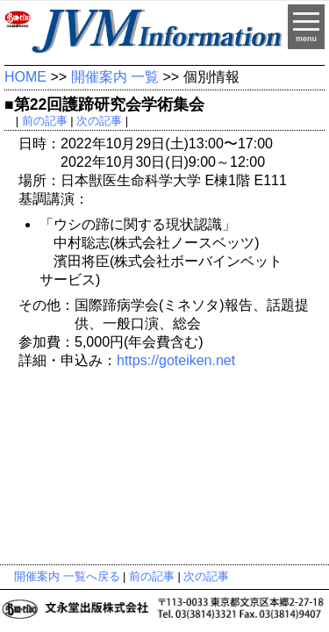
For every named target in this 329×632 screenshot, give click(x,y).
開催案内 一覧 (115, 76)
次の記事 (99, 120)
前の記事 (45, 120)
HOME (25, 76)
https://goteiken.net (176, 360)
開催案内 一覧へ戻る (67, 576)
